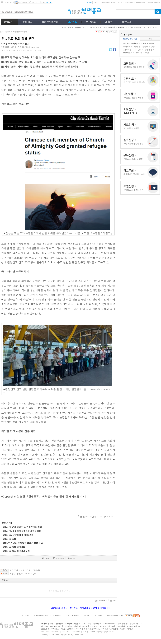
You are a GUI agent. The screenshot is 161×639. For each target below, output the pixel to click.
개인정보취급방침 (41, 615)
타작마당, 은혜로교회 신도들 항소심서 (138, 43)
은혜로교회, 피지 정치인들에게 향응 (139, 46)
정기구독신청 (129, 2)
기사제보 (121, 2)
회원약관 (56, 615)
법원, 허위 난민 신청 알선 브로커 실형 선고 (23, 543)
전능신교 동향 (9, 539)
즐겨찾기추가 (9, 2)
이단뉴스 (7, 31)
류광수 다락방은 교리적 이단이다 (23, 573)
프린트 (45, 558)
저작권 (87, 615)
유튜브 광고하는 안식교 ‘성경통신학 (139, 49)
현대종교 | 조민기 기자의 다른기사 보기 (97, 516)
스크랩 (71, 558)
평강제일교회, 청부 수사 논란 (136, 52)
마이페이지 (105, 2)
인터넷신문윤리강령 (115, 615)
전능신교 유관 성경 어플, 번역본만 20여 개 (22, 527)
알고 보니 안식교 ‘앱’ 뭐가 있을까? (24, 570)
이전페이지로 (101, 600)
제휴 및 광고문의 (72, 615)
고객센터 (113, 2)
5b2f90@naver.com (31, 47)
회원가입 (96, 2)
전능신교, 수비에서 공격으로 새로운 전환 (22, 531)
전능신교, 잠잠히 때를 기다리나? (18, 535)
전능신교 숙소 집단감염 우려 (16, 551)
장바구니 (150, 2)
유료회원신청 (140, 2)
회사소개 (24, 615)
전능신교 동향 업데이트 (14, 547)
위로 (113, 600)
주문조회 (157, 2)
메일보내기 (58, 558)
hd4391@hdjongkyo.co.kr (102, 631)
